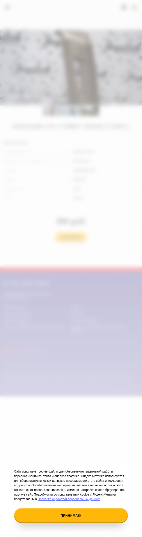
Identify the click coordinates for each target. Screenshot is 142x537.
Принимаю (71, 515)
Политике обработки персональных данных (69, 499)
